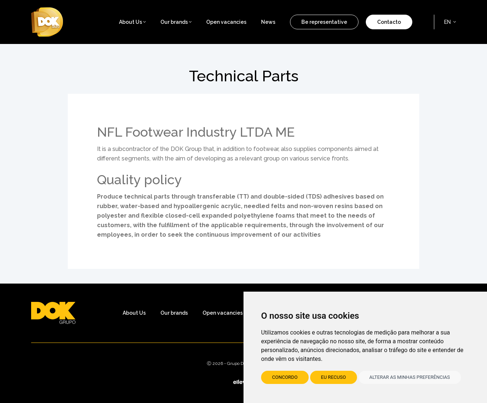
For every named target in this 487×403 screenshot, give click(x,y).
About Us (134, 313)
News (268, 22)
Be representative (324, 22)
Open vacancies (226, 22)
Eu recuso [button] (333, 377)
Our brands (176, 22)
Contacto (389, 22)
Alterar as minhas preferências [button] (409, 377)
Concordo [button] (285, 377)
